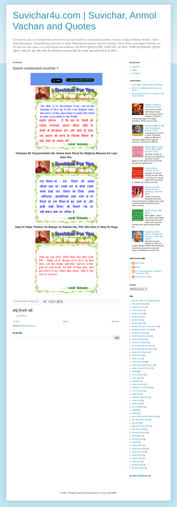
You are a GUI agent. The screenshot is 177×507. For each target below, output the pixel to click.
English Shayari (138, 339)
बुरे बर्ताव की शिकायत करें (140, 476)
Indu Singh (139, 263)
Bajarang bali (137, 313)
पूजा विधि (135, 442)
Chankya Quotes (139, 333)
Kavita (134, 371)
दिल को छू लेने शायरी (139, 433)
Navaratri (136, 381)
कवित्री (134, 410)
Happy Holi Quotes (140, 352)
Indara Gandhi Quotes (141, 368)
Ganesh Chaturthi (139, 342)
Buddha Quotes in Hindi (142, 329)
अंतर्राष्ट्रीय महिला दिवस (140, 397)
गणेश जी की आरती (138, 429)
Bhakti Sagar (137, 323)
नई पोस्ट (16, 321)
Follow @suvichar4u (75, 84)
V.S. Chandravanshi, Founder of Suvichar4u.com (148, 272)
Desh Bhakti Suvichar (141, 336)
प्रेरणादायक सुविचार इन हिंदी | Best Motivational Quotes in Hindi (154, 128)
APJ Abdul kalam (139, 304)
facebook (136, 67)
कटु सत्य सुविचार (137, 407)
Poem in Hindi (138, 384)
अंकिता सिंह (136, 394)
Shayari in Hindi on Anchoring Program (153, 106)
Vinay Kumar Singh (143, 277)
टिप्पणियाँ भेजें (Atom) (28, 326)
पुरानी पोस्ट (115, 321)
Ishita (137, 267)
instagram (136, 73)
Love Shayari (137, 375)
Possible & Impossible (141, 387)
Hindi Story (136, 359)
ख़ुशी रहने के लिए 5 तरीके (140, 426)
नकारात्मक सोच (137, 439)
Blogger (104, 493)
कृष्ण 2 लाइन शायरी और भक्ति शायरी (144, 416)
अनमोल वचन (136, 400)
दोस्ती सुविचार (136, 436)
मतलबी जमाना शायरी (139, 449)
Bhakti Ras (136, 320)
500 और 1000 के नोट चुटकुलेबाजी (144, 301)
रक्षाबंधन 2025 (137, 455)
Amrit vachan (137, 310)
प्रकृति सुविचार (137, 445)
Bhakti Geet (137, 317)
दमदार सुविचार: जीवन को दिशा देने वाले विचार (147, 85)
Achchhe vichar (138, 307)
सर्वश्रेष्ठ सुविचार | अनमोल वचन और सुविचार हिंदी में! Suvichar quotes (154, 149)
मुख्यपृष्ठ (65, 321)
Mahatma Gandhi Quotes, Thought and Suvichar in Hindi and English (154, 235)
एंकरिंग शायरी (136, 404)
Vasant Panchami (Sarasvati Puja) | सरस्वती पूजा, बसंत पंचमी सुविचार (153, 190)
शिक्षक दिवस (136, 461)
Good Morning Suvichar (142, 346)
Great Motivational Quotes (143, 349)
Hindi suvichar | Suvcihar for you (152, 169)
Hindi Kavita (137, 355)
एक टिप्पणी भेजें (22, 316)
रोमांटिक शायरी (137, 458)
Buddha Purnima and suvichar (144, 326)
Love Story (136, 378)
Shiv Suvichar (137, 391)
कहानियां (135, 413)
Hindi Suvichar (138, 362)
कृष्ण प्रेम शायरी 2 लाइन (140, 420)
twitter (134, 70)
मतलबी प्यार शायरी (138, 452)
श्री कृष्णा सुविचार (138, 468)
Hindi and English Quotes (142, 365)
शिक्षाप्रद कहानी (137, 465)
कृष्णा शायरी (136, 423)
